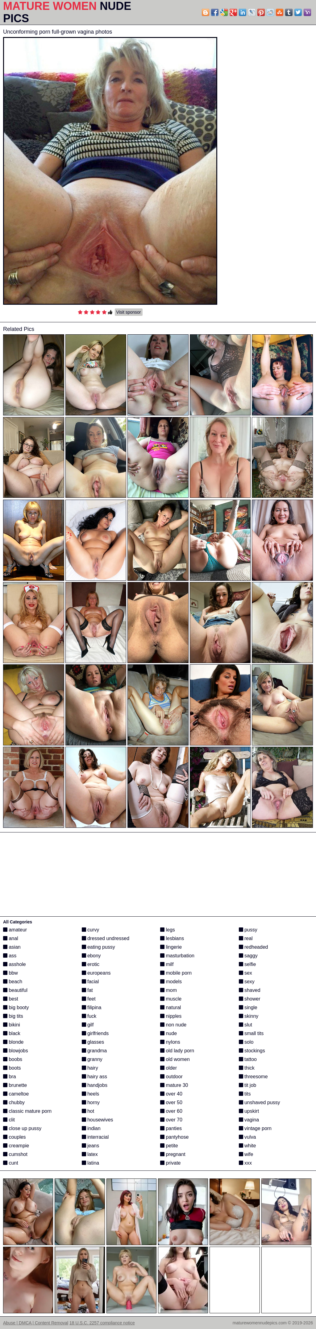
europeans (96, 973)
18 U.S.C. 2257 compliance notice (102, 1322)
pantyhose (174, 1137)
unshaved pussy (259, 1102)
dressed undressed (106, 938)
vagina (249, 1119)
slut (245, 1024)
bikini (11, 1024)
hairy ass (94, 1076)
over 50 (171, 1102)
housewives (97, 1119)
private (170, 1163)
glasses (93, 1042)
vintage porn (255, 1128)
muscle (170, 998)
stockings (252, 1050)
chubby (14, 1102)
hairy (90, 1068)
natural (170, 1007)
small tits (251, 1033)
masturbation (177, 955)
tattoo (248, 1059)
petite (169, 1145)
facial (90, 981)
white (247, 1145)
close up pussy (22, 1128)
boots (12, 1068)
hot (88, 1111)
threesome (253, 1076)
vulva (247, 1137)
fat (87, 990)
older (168, 1068)
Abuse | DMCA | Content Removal (35, 1322)
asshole (14, 964)
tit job (247, 1085)
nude (168, 1033)
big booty (16, 1007)
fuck (89, 1016)
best (10, 998)
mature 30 (174, 1085)
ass (9, 955)
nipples (170, 1016)
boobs (12, 1059)
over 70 (171, 1119)
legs (167, 929)
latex (90, 1154)
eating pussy (98, 947)
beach (12, 981)
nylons (170, 1042)
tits (245, 1093)
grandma (94, 1050)
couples (14, 1137)
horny (91, 1102)
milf (166, 964)
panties (171, 1128)
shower (249, 998)
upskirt (249, 1111)
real (246, 938)
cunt (10, 1163)
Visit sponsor (128, 312)
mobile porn (176, 973)
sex (245, 973)
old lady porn (177, 1050)
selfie (247, 964)
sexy (247, 981)
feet (89, 998)
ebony (91, 955)
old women (175, 1059)
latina (90, 1163)
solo (246, 1042)
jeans (90, 1145)
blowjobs (15, 1050)
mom (168, 990)
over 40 (171, 1093)
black (11, 1033)
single (248, 1007)
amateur (15, 929)
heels (90, 1093)
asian (12, 947)
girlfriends (95, 1033)
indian (91, 1128)
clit (9, 1119)
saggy (248, 955)
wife (246, 1154)
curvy (90, 929)
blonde (13, 1042)
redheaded (253, 947)
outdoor (171, 1076)
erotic (91, 964)
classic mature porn (27, 1111)
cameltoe (16, 1093)
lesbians (172, 938)
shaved (249, 990)
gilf (88, 1024)
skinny (249, 1016)
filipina (92, 1007)
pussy (248, 929)
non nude (173, 1024)
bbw (10, 973)
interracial (95, 1137)
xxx (245, 1163)
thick (247, 1068)
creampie (16, 1145)
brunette (15, 1085)
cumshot (15, 1154)
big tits (13, 1016)
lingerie (171, 947)
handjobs (94, 1085)
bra (9, 1076)
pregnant (172, 1154)
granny (92, 1059)
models (171, 981)
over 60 (171, 1111)
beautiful (15, 990)
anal (10, 938)
